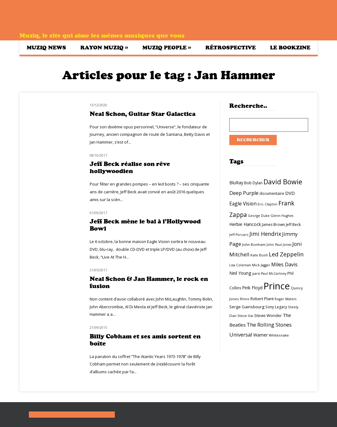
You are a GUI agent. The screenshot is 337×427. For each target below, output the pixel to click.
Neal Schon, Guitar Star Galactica (142, 113)
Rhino (244, 299)
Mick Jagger (261, 265)
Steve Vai (245, 315)
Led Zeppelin (286, 254)
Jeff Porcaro (239, 234)
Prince (276, 286)
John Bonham (254, 244)
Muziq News (46, 47)
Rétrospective (230, 47)
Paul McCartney (273, 273)
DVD (290, 193)
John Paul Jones (279, 244)
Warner (260, 335)
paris (256, 273)
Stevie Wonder (268, 315)
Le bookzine (290, 47)
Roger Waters (285, 299)
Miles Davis (284, 264)
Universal (240, 334)
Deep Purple (243, 193)
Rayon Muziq (104, 47)
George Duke (259, 216)
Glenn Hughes (282, 216)
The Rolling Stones (269, 324)
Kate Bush (259, 255)
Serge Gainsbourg (246, 307)
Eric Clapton (267, 204)
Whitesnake (279, 335)
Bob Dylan (253, 183)
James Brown (273, 224)
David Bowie (282, 181)
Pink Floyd (252, 288)
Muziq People (166, 47)
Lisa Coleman (240, 265)
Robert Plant (262, 298)
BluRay (236, 183)
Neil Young (240, 273)
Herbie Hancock (245, 224)
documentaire (271, 193)
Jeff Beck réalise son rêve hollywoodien (130, 167)
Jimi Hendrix (265, 233)
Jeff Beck (293, 224)
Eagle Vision (243, 203)
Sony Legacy (276, 307)
